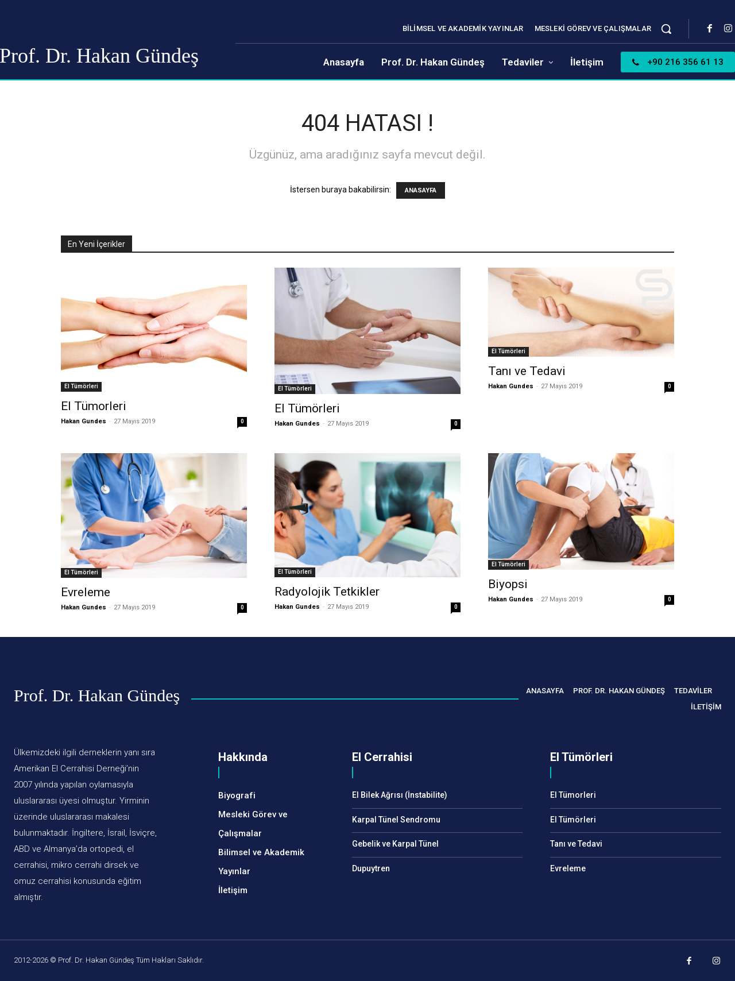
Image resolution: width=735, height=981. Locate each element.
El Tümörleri (81, 386)
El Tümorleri (93, 406)
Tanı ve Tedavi (527, 371)
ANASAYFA (420, 190)
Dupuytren (371, 868)
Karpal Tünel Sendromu (396, 819)
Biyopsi (508, 584)
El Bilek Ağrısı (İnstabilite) (399, 795)
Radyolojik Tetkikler (327, 591)
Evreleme (85, 592)
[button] (666, 29)
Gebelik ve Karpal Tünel (395, 843)
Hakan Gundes (83, 421)
